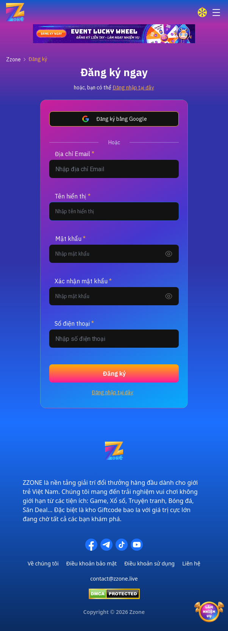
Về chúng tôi (43, 563)
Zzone (13, 59)
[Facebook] (91, 545)
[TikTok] (122, 545)
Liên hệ (191, 563)
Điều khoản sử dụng (149, 563)
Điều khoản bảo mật (91, 563)
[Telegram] (106, 545)
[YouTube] (137, 545)
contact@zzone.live (113, 578)
